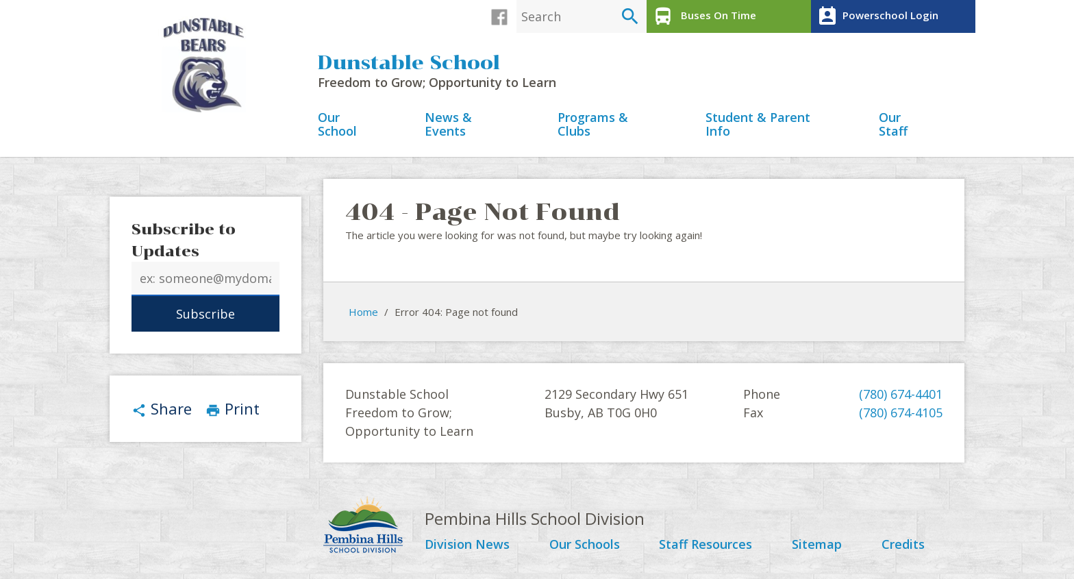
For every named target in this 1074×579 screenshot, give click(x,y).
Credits (903, 545)
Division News (467, 545)
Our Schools (584, 545)
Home (363, 312)
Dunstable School (409, 62)
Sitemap (817, 545)
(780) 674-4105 (900, 412)
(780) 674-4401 (900, 394)
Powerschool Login (876, 16)
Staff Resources (705, 545)
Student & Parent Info (757, 125)
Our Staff (893, 125)
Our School (337, 125)
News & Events (448, 125)
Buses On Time (703, 16)
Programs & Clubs (593, 125)
